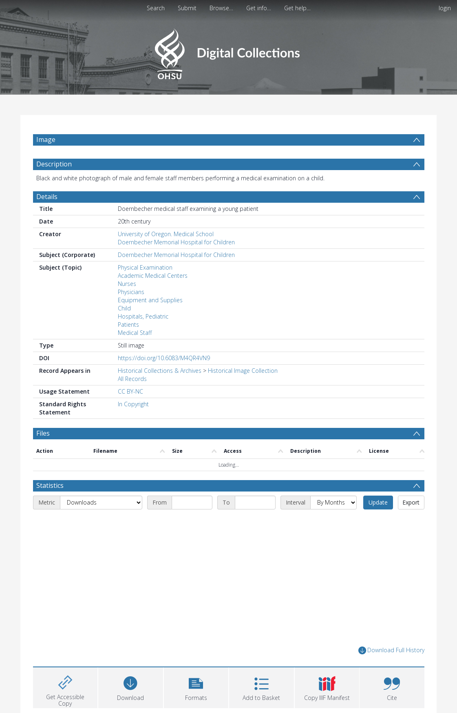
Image (45, 139)
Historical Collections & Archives (159, 370)
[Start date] (192, 502)
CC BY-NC (130, 391)
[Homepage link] (228, 51)
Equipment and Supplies (150, 300)
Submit (187, 8)
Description (54, 163)
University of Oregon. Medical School (166, 234)
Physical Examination (145, 267)
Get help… (297, 8)
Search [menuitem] (156, 8)
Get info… (258, 8)
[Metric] (101, 502)
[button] (196, 686)
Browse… (221, 8)
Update (378, 502)
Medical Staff (135, 333)
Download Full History (391, 650)
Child (124, 308)
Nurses (127, 284)
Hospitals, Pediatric (143, 316)
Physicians (131, 292)
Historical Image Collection (243, 370)
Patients (128, 324)
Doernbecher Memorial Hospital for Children (176, 242)
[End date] (255, 502)
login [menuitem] (445, 8)
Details (46, 196)
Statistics (50, 485)
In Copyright (133, 404)
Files (43, 433)
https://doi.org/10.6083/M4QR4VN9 (164, 358)
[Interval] (333, 502)
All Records (132, 379)
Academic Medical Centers (153, 275)
